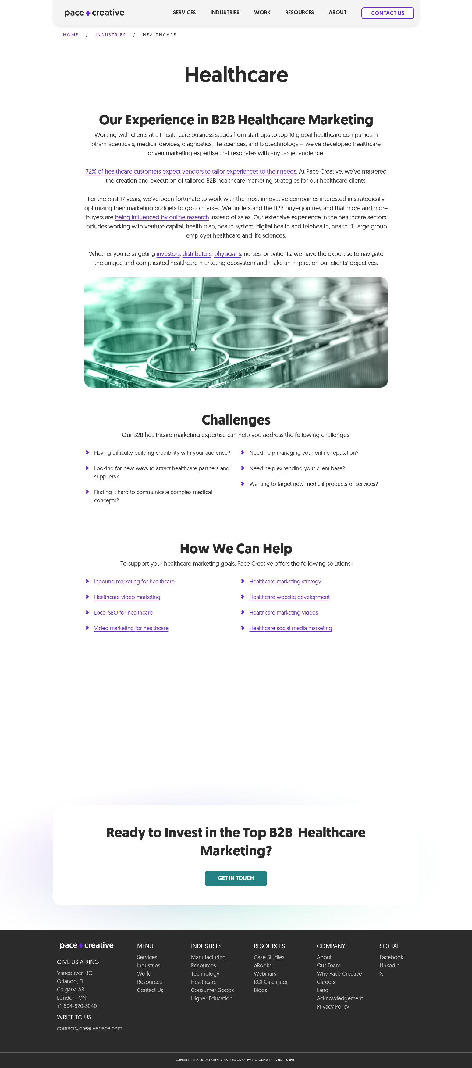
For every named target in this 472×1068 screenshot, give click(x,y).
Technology (205, 974)
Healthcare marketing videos (284, 613)
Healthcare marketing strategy (285, 582)
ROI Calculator (271, 982)
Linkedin (389, 966)
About (338, 13)
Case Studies (269, 958)
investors (168, 254)
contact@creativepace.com (89, 1029)
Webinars (265, 974)
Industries (225, 13)
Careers (326, 982)
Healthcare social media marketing (291, 629)
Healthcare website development (290, 597)
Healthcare (204, 982)
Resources (299, 13)
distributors (197, 254)
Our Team (328, 966)
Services (184, 13)
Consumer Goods (212, 991)
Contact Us (387, 13)
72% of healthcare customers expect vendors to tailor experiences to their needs (191, 172)
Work (262, 13)
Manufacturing (208, 958)
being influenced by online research (162, 218)
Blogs (260, 991)
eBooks (263, 966)
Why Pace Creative (339, 974)
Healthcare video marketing (127, 597)
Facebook (391, 958)
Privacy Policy (333, 1007)
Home (71, 35)
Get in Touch (236, 879)
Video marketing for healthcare (131, 629)
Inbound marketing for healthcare (134, 582)
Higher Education (211, 999)
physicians (227, 254)
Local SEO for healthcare (123, 613)
